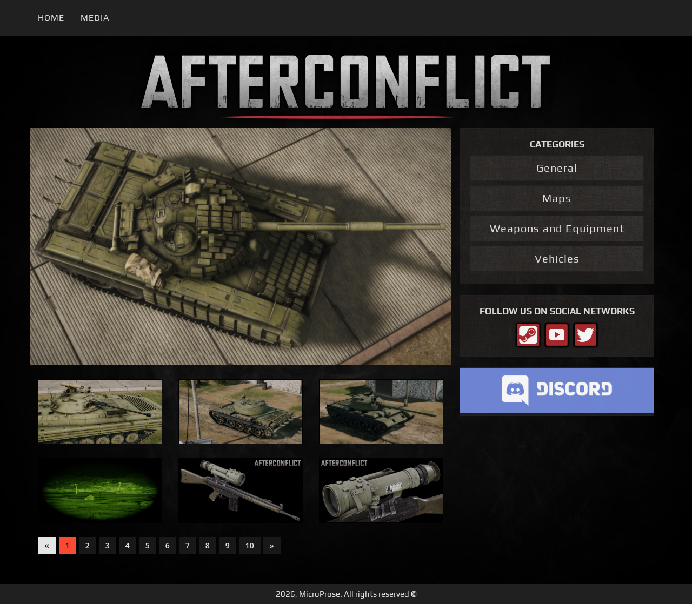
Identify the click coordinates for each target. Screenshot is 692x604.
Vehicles (557, 258)
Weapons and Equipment (557, 228)
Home (51, 17)
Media (95, 17)
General (556, 168)
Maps (556, 198)
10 (249, 545)
